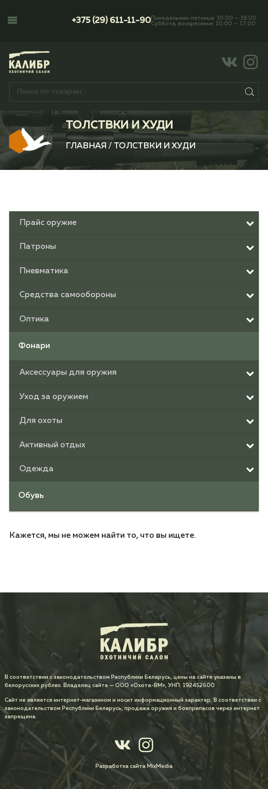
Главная (86, 146)
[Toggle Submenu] (134, 223)
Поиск (249, 92)
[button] (12, 21)
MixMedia (160, 766)
